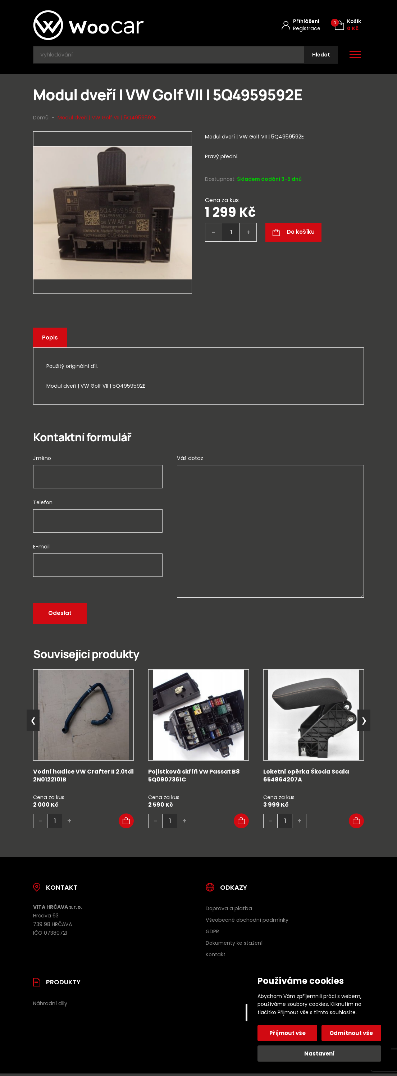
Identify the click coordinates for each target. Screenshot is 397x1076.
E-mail (41, 549)
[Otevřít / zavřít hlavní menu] (355, 56)
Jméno (42, 460)
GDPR (212, 934)
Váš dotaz (190, 460)
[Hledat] (319, 56)
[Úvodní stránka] (107, 25)
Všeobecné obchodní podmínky (247, 922)
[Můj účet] (301, 25)
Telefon (43, 505)
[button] (126, 823)
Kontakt (215, 957)
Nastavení (319, 1053)
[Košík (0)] (348, 25)
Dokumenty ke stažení (234, 945)
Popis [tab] (51, 340)
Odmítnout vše (351, 1033)
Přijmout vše (288, 1033)
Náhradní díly (50, 1005)
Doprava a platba (229, 911)
